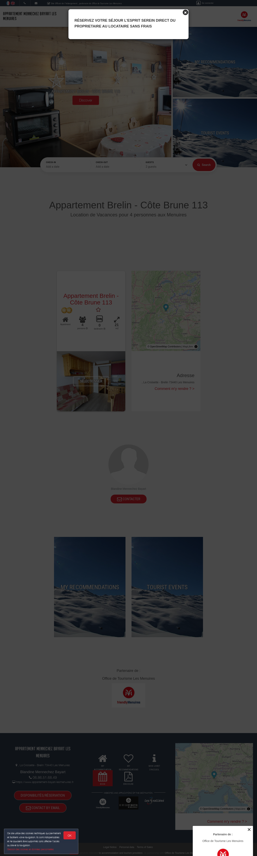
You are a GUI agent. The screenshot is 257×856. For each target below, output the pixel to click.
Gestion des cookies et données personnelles (30, 849)
